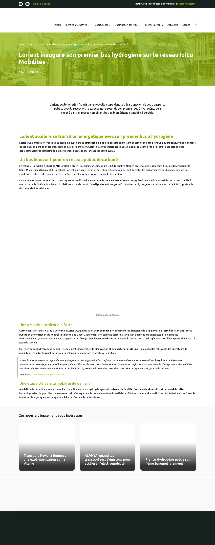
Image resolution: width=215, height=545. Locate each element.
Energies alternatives (76, 25)
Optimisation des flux (126, 25)
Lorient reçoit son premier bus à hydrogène (47, 375)
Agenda (186, 25)
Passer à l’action (152, 25)
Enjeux (57, 25)
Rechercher (196, 25)
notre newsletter (187, 4)
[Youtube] (21, 4)
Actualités (172, 25)
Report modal (101, 25)
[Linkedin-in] (28, 4)
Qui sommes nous (43, 4)
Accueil (22, 44)
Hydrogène (47, 44)
